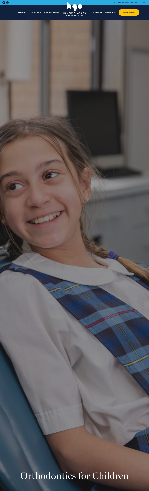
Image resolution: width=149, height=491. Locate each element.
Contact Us (110, 12)
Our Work (97, 12)
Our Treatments (51, 12)
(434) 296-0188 (123, 2)
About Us (22, 12)
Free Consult (129, 12)
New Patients (35, 12)
